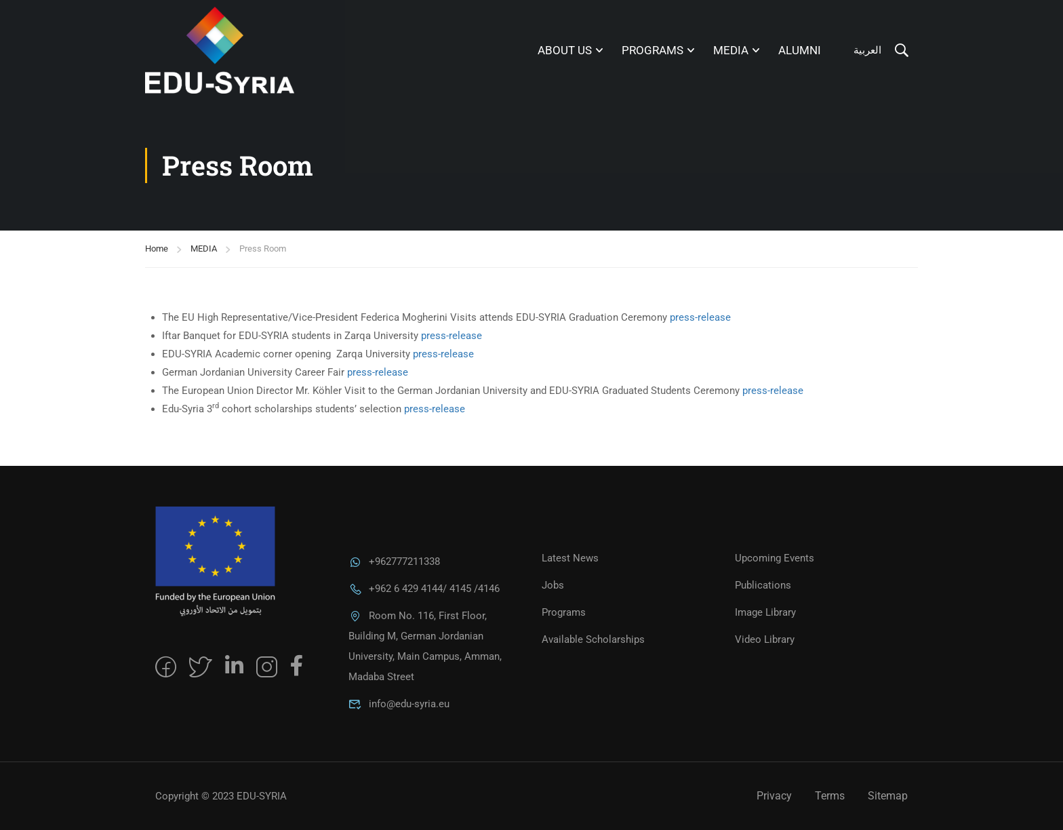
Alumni (799, 50)
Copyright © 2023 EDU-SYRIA (221, 796)
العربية (867, 50)
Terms (830, 795)
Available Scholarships (593, 639)
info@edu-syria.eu (398, 704)
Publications (763, 585)
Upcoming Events (774, 558)
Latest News (570, 558)
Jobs (553, 585)
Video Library (765, 639)
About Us (565, 50)
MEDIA (730, 50)
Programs (652, 50)
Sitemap (888, 795)
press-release (700, 317)
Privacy (774, 795)
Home (156, 248)
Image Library (765, 612)
